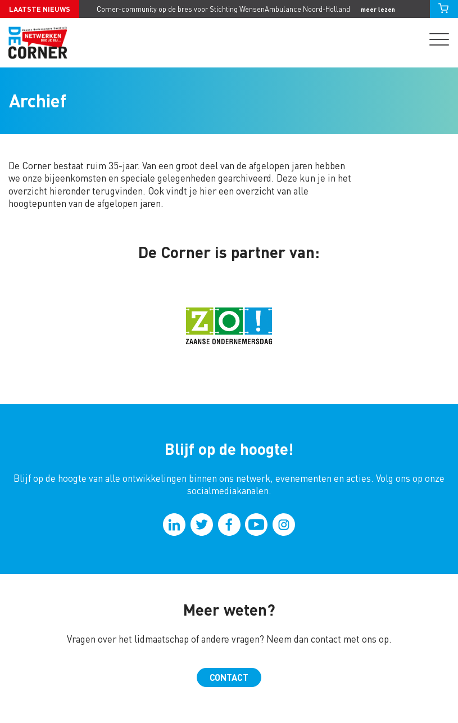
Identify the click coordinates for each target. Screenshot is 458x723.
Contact (229, 677)
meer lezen (378, 9)
